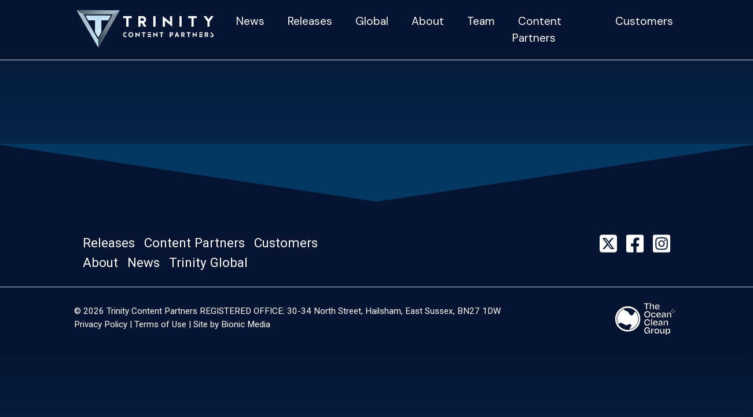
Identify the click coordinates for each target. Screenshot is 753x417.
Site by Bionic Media (231, 324)
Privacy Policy (100, 324)
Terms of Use (160, 324)
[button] (112, 243)
